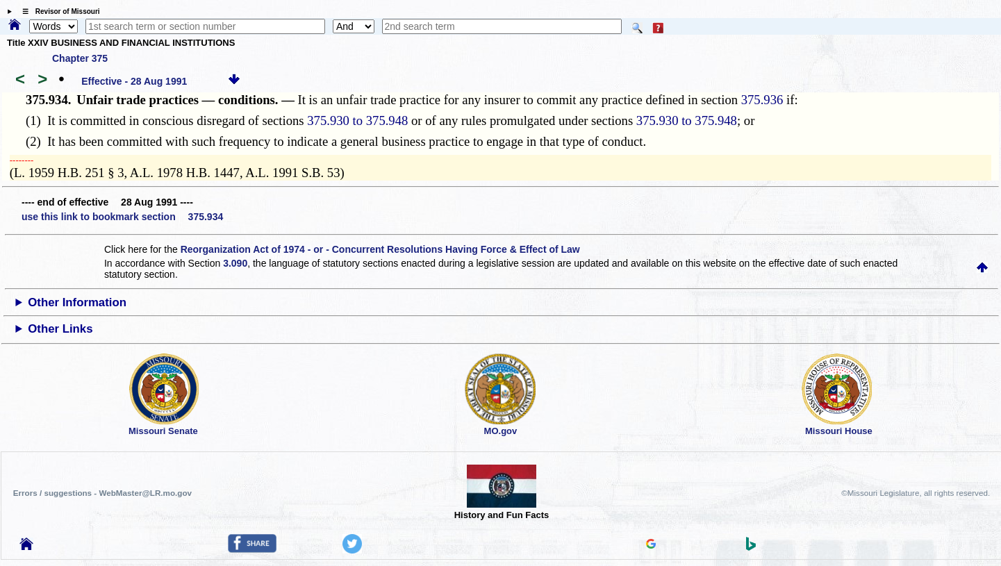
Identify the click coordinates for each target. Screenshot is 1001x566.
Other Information (77, 302)
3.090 (235, 263)
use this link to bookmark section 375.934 (122, 216)
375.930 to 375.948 (357, 120)
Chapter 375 (80, 58)
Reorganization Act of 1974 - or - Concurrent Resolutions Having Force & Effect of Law (380, 249)
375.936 (762, 99)
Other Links (60, 328)
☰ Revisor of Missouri (57, 11)
